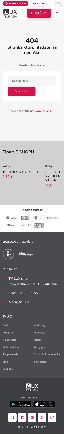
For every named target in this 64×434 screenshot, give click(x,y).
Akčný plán (39, 347)
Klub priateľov (11, 347)
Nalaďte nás (9, 339)
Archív (39, 3)
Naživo (38, 13)
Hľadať (21, 91)
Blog (5, 361)
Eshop (37, 339)
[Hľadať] (58, 3)
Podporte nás (15, 3)
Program (8, 332)
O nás (6, 325)
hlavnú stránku (43, 111)
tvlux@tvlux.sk (20, 302)
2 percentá (39, 361)
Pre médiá (39, 332)
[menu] (57, 13)
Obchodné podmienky (46, 354)
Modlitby (8, 369)
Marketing (39, 325)
